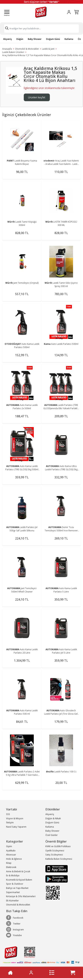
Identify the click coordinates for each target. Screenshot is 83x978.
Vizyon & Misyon (14, 818)
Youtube (14, 935)
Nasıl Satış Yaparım (16, 826)
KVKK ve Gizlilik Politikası (58, 846)
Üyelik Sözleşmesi (54, 850)
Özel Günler (51, 835)
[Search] (41, 28)
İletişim (10, 822)
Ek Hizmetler (12, 900)
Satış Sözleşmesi (54, 854)
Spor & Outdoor (14, 883)
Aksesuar (11, 854)
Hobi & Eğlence (14, 858)
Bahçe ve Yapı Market (17, 888)
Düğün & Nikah (53, 818)
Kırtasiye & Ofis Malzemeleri (21, 896)
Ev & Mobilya (12, 875)
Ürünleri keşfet (36, 97)
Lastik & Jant (48, 48)
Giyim (9, 846)
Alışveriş (7, 39)
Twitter (13, 923)
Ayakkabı (10, 850)
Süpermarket (13, 892)
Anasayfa (7, 48)
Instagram (15, 929)
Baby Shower (35, 39)
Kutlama (69, 39)
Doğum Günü (53, 39)
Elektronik (11, 867)
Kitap (8, 862)
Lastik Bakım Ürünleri (13, 52)
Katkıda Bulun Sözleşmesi (58, 858)
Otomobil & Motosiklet (27, 48)
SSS (8, 814)
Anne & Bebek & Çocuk (18, 871)
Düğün (19, 39)
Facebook (14, 917)
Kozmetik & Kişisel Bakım (19, 879)
